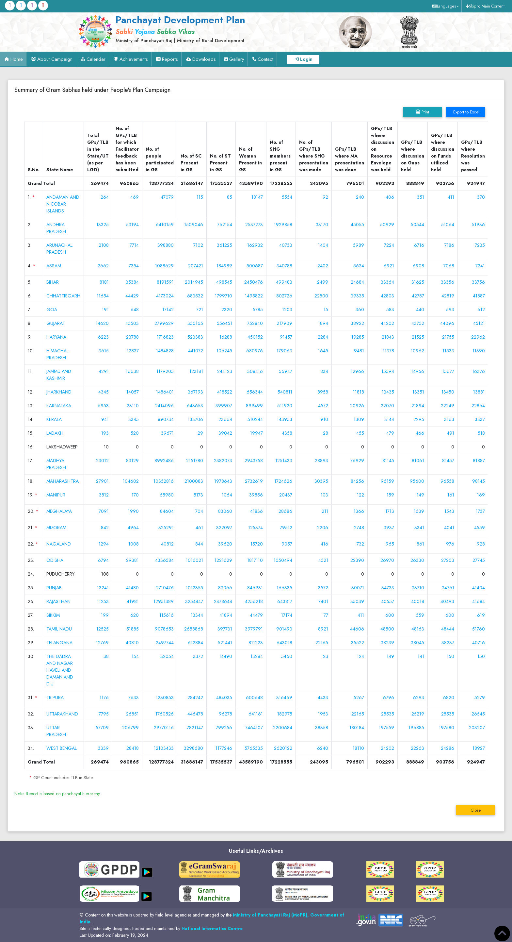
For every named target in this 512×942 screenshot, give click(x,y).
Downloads (204, 59)
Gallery (236, 59)
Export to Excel (465, 112)
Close (476, 810)
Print (422, 112)
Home (16, 59)
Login (306, 59)
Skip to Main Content (486, 6)
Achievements (134, 59)
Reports (170, 59)
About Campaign (54, 59)
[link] (194, 28)
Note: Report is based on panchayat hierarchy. (57, 793)
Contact (265, 59)
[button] (444, 6)
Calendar (96, 59)
